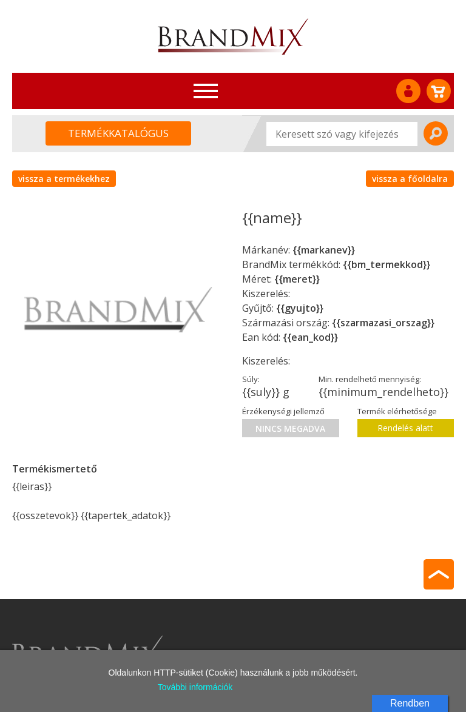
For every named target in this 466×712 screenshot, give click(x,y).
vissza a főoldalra (410, 178)
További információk (195, 687)
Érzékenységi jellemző (283, 411)
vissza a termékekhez (64, 178)
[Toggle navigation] (205, 91)
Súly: (251, 379)
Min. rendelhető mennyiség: (370, 379)
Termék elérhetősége (397, 411)
